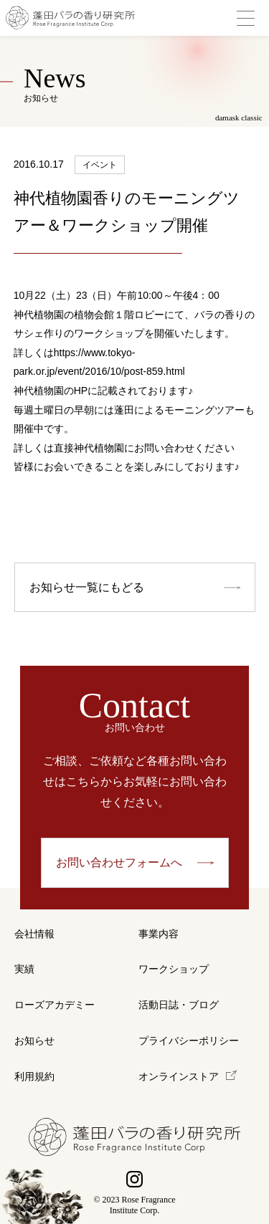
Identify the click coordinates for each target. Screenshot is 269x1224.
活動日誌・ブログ (178, 1005)
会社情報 (34, 934)
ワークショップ (173, 969)
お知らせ (34, 1041)
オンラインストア (178, 1076)
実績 (24, 969)
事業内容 (158, 934)
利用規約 (34, 1076)
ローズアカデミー (54, 1005)
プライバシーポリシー (188, 1041)
